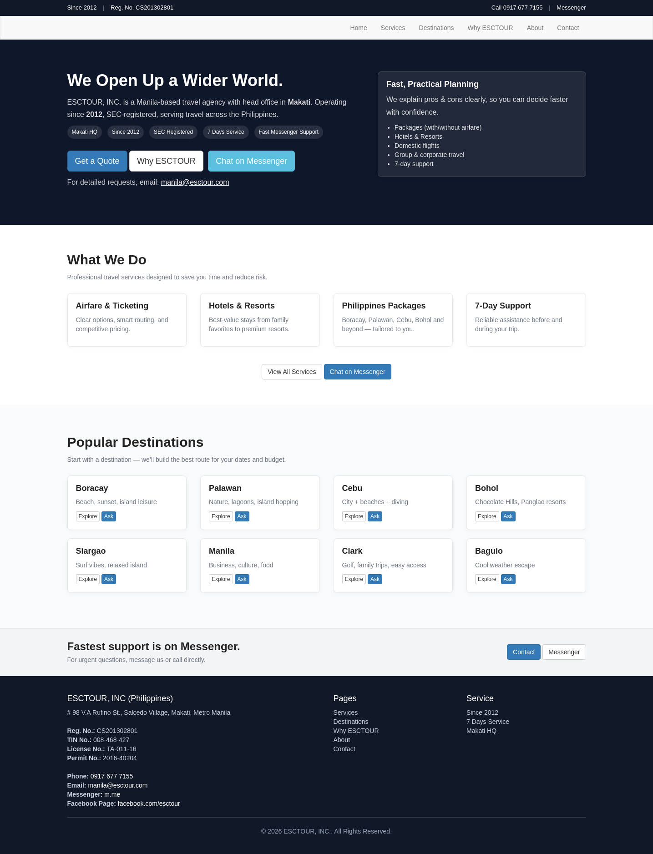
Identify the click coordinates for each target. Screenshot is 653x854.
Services (393, 27)
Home (358, 27)
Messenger (571, 7)
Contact (568, 27)
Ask (108, 516)
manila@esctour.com (195, 182)
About (535, 27)
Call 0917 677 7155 (517, 7)
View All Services (292, 371)
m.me (112, 794)
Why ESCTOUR (490, 27)
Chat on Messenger (251, 161)
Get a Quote (97, 161)
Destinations (436, 27)
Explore (88, 516)
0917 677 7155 (112, 776)
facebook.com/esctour (149, 803)
